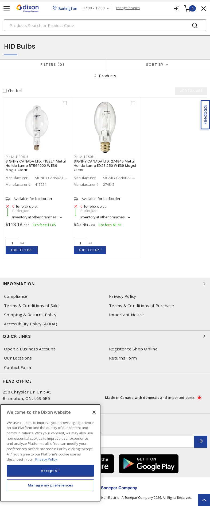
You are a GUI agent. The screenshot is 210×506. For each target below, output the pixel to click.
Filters (52, 64)
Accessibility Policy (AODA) (30, 323)
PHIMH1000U (17, 156)
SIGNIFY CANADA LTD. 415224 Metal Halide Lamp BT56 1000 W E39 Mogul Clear (36, 165)
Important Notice (126, 314)
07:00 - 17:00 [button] (94, 8)
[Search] (105, 25)
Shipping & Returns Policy (30, 314)
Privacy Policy (122, 296)
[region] (50, 453)
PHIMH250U (84, 156)
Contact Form (17, 367)
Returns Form (123, 358)
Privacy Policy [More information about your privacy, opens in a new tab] (46, 459)
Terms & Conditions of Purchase (141, 305)
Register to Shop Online (133, 349)
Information (105, 284)
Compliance (16, 296)
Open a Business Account (29, 349)
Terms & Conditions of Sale (31, 305)
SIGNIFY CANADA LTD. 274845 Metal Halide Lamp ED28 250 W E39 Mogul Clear (105, 165)
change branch (128, 8)
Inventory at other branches (34, 217)
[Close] (94, 412)
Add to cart (21, 250)
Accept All (50, 470)
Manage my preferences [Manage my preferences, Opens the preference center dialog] (50, 485)
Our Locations (18, 358)
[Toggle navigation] (7, 8)
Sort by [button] (155, 64)
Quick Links (105, 336)
